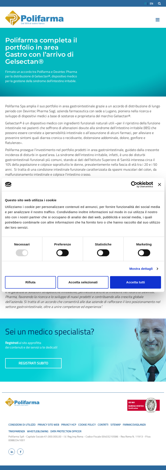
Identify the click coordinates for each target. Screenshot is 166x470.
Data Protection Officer (65, 431)
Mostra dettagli (141, 268)
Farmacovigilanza (134, 425)
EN (151, 3)
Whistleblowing (37, 431)
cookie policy (87, 425)
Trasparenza (16, 431)
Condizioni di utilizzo (21, 425)
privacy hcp (68, 425)
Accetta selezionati (82, 282)
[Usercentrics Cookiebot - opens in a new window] (134, 184)
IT (145, 3)
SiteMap (115, 425)
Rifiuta (30, 282)
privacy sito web (48, 425)
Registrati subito (33, 363)
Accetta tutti (135, 282)
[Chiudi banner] (159, 184)
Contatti (103, 425)
